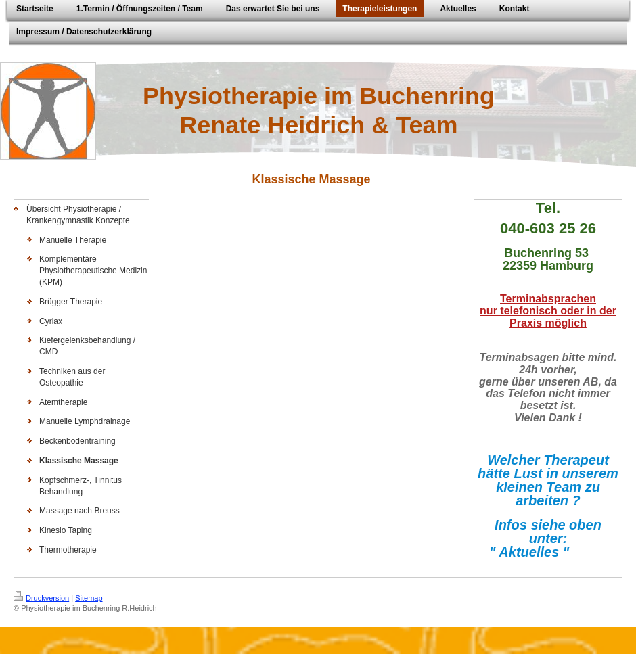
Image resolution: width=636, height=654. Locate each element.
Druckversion (41, 598)
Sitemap (88, 598)
